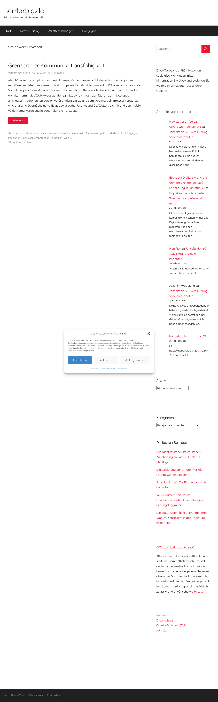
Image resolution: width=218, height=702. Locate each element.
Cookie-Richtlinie (98, 368)
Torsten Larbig (29, 31)
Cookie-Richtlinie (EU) (171, 625)
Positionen (14, 137)
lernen (52, 133)
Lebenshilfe (40, 133)
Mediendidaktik (76, 133)
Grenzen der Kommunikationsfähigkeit (56, 65)
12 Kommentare (22, 142)
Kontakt (161, 630)
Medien (61, 133)
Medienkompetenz (97, 133)
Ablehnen (106, 360)
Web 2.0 (68, 137)
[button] (148, 333)
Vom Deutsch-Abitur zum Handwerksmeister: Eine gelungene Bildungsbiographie (180, 500)
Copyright (89, 31)
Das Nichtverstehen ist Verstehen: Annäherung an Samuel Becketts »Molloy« (178, 457)
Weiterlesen (18, 120)
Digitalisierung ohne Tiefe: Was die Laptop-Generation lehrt (187, 198)
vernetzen (57, 137)
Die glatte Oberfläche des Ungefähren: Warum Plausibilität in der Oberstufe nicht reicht (182, 518)
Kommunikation (22, 133)
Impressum (122, 368)
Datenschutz (111, 368)
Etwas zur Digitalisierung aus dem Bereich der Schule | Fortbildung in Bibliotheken (188, 183)
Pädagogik (131, 133)
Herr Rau (175, 248)
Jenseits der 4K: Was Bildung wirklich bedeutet (187, 254)
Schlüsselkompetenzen (35, 137)
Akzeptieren (80, 360)
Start (7, 31)
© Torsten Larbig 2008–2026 (175, 547)
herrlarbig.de (24, 10)
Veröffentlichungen (61, 31)
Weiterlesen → (199, 591)
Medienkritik (117, 133)
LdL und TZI (199, 336)
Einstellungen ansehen (135, 360)
